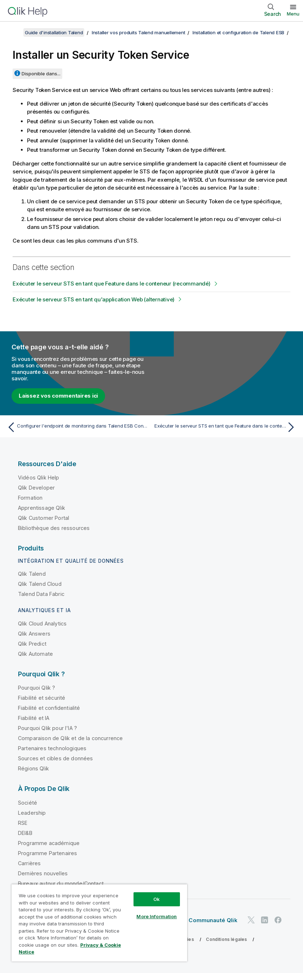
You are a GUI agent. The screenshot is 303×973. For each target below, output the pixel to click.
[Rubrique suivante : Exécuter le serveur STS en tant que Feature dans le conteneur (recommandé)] (226, 427)
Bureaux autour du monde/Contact (61, 883)
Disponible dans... (41, 73)
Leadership (32, 813)
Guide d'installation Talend (54, 32)
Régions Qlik (33, 768)
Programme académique (49, 843)
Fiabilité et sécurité (41, 698)
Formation (30, 498)
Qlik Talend (32, 574)
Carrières (29, 863)
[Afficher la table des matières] (14, 32)
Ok (156, 899)
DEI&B (25, 833)
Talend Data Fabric (41, 594)
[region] (99, 922)
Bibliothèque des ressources (54, 528)
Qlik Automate (35, 654)
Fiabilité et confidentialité (49, 708)
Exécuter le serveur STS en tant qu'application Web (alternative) (94, 299)
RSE (22, 823)
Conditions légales (226, 939)
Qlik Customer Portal (43, 518)
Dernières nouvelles (43, 873)
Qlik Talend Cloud (40, 584)
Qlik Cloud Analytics (42, 623)
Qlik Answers (34, 634)
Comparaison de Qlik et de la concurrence (70, 738)
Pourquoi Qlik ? (36, 688)
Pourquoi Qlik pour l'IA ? (47, 728)
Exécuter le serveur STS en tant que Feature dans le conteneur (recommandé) (112, 283)
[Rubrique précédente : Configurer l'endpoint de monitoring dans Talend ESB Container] (77, 427)
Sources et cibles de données (55, 758)
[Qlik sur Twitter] (251, 919)
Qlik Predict (32, 644)
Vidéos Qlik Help (38, 477)
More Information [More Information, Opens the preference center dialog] (156, 916)
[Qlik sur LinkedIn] (264, 919)
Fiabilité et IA (33, 718)
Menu (293, 14)
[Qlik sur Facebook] (278, 919)
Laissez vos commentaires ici (58, 395)
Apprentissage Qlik (41, 508)
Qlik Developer (36, 488)
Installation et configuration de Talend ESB (238, 32)
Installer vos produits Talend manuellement (138, 32)
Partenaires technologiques (52, 748)
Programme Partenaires (47, 853)
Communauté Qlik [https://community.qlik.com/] (213, 920)
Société (27, 803)
